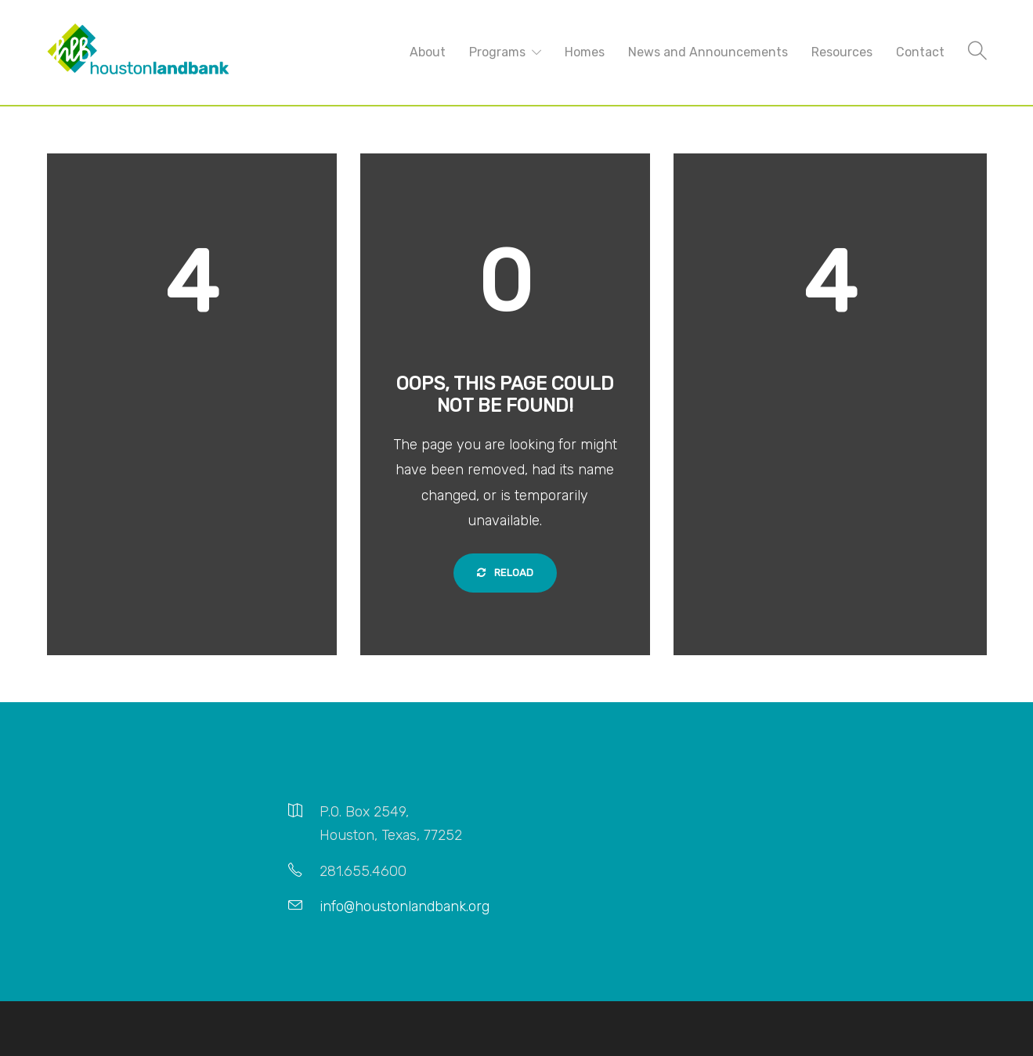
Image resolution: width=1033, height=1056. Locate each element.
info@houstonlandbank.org (404, 906)
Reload (505, 572)
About (428, 52)
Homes (585, 52)
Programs (497, 52)
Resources (841, 52)
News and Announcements (708, 52)
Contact (920, 52)
